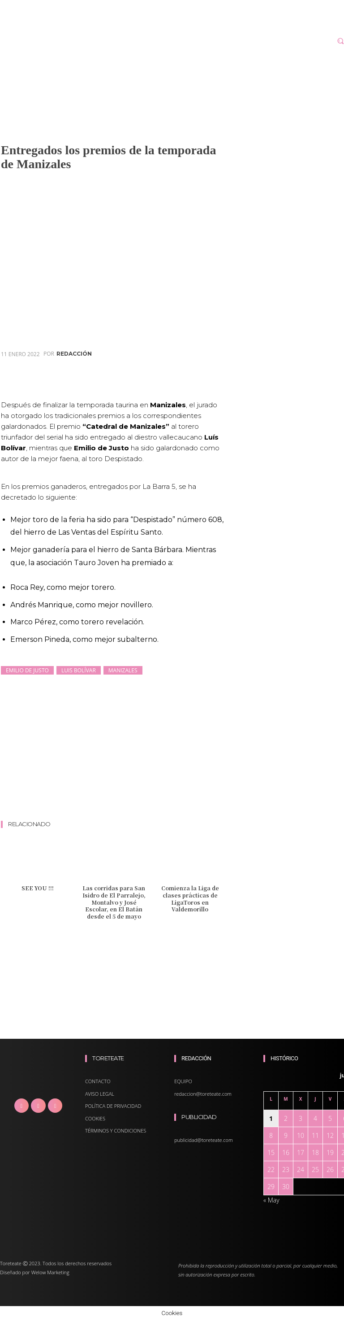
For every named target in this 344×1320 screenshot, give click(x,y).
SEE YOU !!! (38, 888)
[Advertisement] (164, 795)
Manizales (123, 670)
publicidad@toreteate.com (203, 1140)
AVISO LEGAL (99, 1093)
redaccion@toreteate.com (203, 1093)
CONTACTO (98, 1081)
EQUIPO (183, 1081)
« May (271, 1200)
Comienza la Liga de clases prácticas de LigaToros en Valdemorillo (190, 898)
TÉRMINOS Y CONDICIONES (115, 1130)
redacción (74, 354)
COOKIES (95, 1118)
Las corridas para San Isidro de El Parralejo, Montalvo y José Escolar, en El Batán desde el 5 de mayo (114, 901)
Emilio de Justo (27, 670)
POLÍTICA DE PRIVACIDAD (113, 1105)
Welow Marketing (50, 1272)
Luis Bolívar (78, 670)
